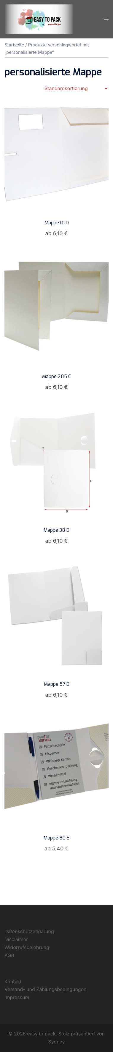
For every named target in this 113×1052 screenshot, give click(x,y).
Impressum (16, 997)
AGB (9, 955)
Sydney (56, 1042)
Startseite (14, 45)
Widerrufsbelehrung (26, 947)
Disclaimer (16, 939)
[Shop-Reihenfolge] (76, 88)
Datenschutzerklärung (29, 931)
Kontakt (12, 982)
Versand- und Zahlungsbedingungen (45, 989)
